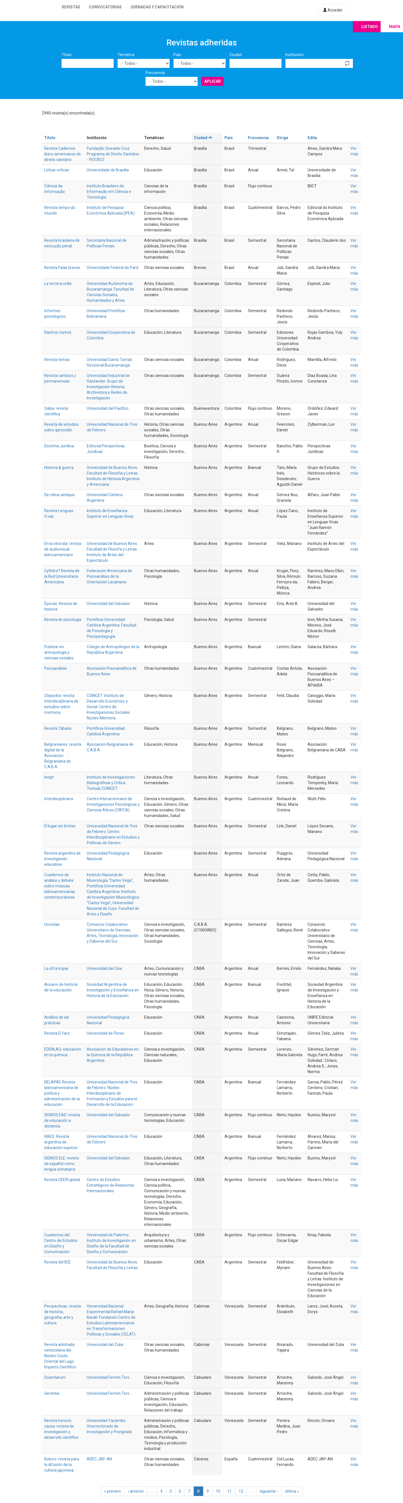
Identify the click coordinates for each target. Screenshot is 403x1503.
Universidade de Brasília (108, 170)
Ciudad (235, 54)
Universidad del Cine (104, 968)
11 (229, 1491)
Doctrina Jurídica (59, 446)
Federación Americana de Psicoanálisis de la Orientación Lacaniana (109, 576)
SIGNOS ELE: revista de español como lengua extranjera (61, 1163)
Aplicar (212, 81)
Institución (294, 54)
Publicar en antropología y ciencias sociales (59, 652)
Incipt (49, 777)
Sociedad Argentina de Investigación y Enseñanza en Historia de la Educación (113, 990)
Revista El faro (57, 1033)
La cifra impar (56, 968)
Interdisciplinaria (58, 799)
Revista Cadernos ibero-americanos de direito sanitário (62, 154)
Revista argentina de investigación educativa (62, 859)
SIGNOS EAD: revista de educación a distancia (62, 1120)
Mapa (394, 26)
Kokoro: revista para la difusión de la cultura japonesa (61, 1464)
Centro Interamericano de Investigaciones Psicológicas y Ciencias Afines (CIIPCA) (113, 804)
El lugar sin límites (60, 826)
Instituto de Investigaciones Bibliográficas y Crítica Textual (111, 783)
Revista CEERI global (62, 1179)
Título (67, 54)
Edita (312, 137)
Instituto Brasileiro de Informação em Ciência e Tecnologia (109, 191)
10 (218, 1491)
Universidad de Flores (105, 1033)
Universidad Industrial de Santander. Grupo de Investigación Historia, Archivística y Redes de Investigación (108, 386)
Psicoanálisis (55, 668)
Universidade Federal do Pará (112, 267)
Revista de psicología (62, 619)
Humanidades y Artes (106, 300)
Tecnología (108, 935)
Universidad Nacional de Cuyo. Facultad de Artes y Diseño (113, 908)
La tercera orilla (57, 283)
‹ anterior (136, 1491)
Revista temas (57, 359)
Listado (369, 26)
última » (292, 1491)
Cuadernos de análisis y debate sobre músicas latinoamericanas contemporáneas (59, 886)
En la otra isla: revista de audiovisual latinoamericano (62, 549)
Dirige (282, 137)
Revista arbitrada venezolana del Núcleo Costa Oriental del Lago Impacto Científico (60, 1355)
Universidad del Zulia (105, 1344)
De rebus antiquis (59, 494)
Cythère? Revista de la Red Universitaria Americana (61, 576)
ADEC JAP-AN (99, 1459)
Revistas (71, 7)
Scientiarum (55, 1377)
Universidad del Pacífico (107, 408)
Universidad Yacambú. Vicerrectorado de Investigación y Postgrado (109, 1426)
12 (241, 1491)
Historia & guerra (59, 467)
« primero (112, 1491)
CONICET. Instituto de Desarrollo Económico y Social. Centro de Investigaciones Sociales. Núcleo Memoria (109, 706)
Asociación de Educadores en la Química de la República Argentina (113, 1055)
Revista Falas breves (62, 267)
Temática (126, 54)
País (177, 54)
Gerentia (51, 1393)
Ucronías (52, 924)
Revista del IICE (57, 1262)
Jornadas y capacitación (157, 7)
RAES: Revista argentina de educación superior (61, 1142)
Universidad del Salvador (108, 603)
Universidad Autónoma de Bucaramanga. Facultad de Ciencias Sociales (110, 289)
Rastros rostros (57, 332)
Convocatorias (105, 7)
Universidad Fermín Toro (108, 1377)
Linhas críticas (56, 170)
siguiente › (269, 1491)
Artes (92, 935)
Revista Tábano (58, 728)
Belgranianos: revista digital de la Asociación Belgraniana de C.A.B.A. (62, 755)
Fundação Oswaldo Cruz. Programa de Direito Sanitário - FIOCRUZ (113, 154)
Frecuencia (155, 72)
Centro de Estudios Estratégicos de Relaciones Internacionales (110, 1185)
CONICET (110, 788)
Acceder (333, 10)
